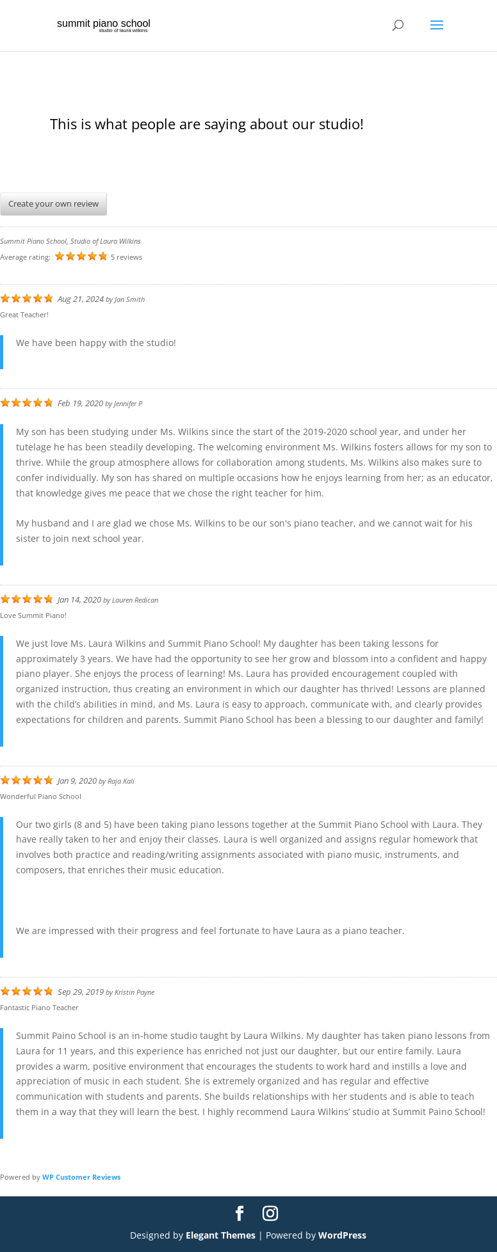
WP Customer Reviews (81, 1177)
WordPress (342, 1235)
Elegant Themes (221, 1235)
